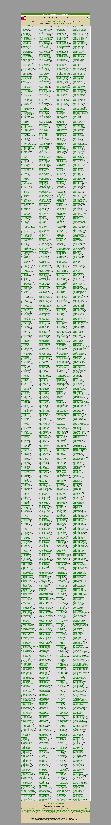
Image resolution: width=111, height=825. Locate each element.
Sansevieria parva (25, 626)
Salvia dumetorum (25, 382)
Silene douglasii (60, 188)
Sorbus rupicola (59, 738)
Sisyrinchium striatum (61, 367)
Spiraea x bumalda (78, 196)
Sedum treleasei (43, 477)
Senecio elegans (43, 672)
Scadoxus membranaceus (45, 178)
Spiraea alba (76, 116)
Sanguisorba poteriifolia (27, 591)
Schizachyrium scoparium (62, 57)
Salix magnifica (25, 210)
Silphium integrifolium (61, 253)
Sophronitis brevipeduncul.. (62, 558)
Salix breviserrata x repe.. (27, 137)
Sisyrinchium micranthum (62, 359)
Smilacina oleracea (60, 382)
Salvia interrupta (25, 427)
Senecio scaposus (43, 702)
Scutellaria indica (43, 332)
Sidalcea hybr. (59, 122)
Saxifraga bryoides (43, 72)
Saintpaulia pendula (26, 70)
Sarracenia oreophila (26, 722)
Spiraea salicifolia (77, 173)
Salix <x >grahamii (25, 92)
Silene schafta (59, 229)
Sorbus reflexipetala (61, 728)
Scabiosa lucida (42, 166)
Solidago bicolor (60, 483)
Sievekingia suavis (60, 164)
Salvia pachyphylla (25, 479)
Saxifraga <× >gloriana (26, 796)
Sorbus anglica (59, 597)
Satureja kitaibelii (25, 751)
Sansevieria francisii (26, 614)
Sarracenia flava (25, 717)
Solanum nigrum (60, 453)
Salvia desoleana (25, 367)
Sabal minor (24, 29)
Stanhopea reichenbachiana (80, 322)
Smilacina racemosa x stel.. (62, 384)
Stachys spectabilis (78, 280)
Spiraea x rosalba (77, 208)
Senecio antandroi (43, 649)
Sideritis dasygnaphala (61, 133)
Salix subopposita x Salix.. (27, 284)
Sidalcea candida (60, 121)
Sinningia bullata (60, 277)
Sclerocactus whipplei (44, 273)
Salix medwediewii (25, 214)
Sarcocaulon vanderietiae (27, 698)
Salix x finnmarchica (26, 297)
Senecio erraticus (43, 673)
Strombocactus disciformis (79, 580)
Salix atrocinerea (25, 124)
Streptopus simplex (78, 563)
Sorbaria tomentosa (60, 573)
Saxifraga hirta (42, 100)
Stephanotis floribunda (78, 426)
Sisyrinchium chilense (61, 356)
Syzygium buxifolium (78, 791)
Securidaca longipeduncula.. (46, 363)
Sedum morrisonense (44, 428)
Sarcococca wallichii (26, 706)
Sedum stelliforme (43, 467)
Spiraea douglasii (77, 127)
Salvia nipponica (25, 472)
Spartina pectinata (60, 796)
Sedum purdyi (42, 446)
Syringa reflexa (77, 757)
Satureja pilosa (24, 756)
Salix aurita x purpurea (26, 126)
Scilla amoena (42, 207)
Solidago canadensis (61, 487)
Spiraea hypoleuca (78, 143)
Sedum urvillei (42, 480)
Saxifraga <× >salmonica (45, 33)
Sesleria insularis (43, 765)
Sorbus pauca (59, 703)
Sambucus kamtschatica (27, 563)
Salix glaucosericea (26, 172)
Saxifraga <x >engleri (44, 55)
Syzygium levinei (77, 795)
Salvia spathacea (25, 515)
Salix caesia (24, 139)
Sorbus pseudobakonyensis (62, 720)
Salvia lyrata (24, 446)
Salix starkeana (25, 280)
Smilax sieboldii (59, 400)
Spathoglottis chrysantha (79, 45)
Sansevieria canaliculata (27, 608)
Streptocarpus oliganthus (79, 542)
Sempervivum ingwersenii (45, 624)
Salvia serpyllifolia (25, 509)
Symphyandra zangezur (79, 661)
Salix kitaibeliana (25, 192)
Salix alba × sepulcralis (26, 108)
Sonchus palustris (60, 540)
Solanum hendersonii (61, 446)
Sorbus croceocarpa (61, 620)
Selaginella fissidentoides (45, 512)
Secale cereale (42, 361)
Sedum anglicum (43, 378)
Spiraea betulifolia (77, 121)
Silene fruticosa (59, 191)
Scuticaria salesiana (44, 358)
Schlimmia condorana (61, 80)
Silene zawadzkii (60, 245)
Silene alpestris (59, 169)
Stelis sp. (75, 378)
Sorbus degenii (59, 629)
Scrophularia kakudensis (45, 299)
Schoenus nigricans (60, 98)
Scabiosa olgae (42, 170)
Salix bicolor (24, 134)
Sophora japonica (60, 546)
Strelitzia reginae (77, 510)
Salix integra (24, 185)
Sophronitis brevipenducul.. (62, 559)
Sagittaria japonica (25, 47)
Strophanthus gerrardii (78, 586)
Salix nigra (23, 230)
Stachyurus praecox (78, 292)
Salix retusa (24, 262)
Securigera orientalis (44, 365)
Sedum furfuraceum (43, 402)
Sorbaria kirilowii (60, 568)
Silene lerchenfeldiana (61, 204)
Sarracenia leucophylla (26, 718)
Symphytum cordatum (78, 677)
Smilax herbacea (60, 388)
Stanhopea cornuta (78, 300)
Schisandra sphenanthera (62, 43)
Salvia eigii (23, 383)
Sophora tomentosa (60, 553)
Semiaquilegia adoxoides (45, 593)
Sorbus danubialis (60, 625)
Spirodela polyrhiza (78, 216)
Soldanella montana (61, 468)
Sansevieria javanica (26, 620)
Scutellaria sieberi (43, 349)
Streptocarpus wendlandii (79, 560)
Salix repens (24, 258)
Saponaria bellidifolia (26, 669)
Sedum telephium (43, 474)
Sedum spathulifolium (44, 462)
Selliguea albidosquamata (45, 582)
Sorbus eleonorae (60, 638)
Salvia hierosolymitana (26, 410)
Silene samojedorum (61, 223)
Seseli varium (42, 757)
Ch (43, 21)
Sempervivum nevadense (45, 632)
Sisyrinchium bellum (61, 348)
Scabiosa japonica (43, 164)
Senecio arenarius (43, 651)
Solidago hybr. (59, 494)
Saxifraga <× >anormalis (27, 787)
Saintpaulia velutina (26, 77)
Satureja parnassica (26, 755)
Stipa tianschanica (77, 493)
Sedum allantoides (43, 375)
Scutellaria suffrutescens (45, 352)
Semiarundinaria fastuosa (45, 595)
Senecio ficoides (43, 676)
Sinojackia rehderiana (61, 336)
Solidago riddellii (60, 512)
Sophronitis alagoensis (61, 556)
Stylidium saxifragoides (79, 615)
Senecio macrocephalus (44, 684)
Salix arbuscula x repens (27, 117)
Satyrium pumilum (25, 772)
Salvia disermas (25, 372)
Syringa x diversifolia (78, 772)
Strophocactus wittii (78, 595)
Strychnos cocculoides (78, 597)
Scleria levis (42, 266)
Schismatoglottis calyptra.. (62, 46)
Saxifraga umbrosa (43, 146)
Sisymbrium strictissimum (62, 344)
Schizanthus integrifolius (62, 61)
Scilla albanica (42, 205)
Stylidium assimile (77, 602)
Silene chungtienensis (61, 199)
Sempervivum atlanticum (45, 603)
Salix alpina (24, 111)
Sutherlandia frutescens (79, 639)
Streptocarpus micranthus (79, 540)
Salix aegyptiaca (25, 105)
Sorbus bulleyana (60, 612)
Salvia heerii (24, 405)
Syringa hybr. (76, 738)
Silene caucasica (60, 181)
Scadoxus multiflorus (44, 179)
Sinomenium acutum (61, 339)
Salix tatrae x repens (26, 288)
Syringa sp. (76, 761)
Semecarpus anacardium (45, 591)
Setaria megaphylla (43, 779)
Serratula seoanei (43, 739)
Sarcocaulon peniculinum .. (27, 695)
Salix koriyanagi (25, 195)
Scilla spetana (42, 238)
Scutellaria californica (44, 317)
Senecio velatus (42, 709)
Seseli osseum (42, 755)
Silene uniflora (59, 239)
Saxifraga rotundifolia (44, 131)
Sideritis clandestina (61, 129)
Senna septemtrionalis (44, 725)
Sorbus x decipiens (60, 777)
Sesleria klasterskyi (43, 766)
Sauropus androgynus (26, 779)
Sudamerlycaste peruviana (79, 636)
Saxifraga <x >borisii (44, 46)
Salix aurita (24, 125)
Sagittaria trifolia (25, 55)
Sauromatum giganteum (27, 774)
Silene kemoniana (60, 201)
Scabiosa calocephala (44, 155)
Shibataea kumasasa (44, 790)
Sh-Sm (58, 23)
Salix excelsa (24, 159)
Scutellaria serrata (43, 348)
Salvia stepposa (25, 520)
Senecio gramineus (43, 678)
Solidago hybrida (60, 496)
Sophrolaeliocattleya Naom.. (63, 554)
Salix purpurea (24, 248)
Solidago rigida (59, 514)
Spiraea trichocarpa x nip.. (79, 182)
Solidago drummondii (61, 489)
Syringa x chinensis (78, 776)
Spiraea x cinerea (77, 197)
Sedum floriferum (43, 398)
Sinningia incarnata (60, 295)
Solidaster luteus (60, 529)
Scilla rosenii (42, 231)
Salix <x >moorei (25, 94)
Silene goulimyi (59, 194)
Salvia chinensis (25, 423)
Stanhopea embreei (78, 304)
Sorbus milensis (60, 689)
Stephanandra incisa (78, 414)
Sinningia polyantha (60, 312)
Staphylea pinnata (77, 356)
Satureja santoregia (26, 760)
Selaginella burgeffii (43, 502)
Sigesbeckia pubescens (61, 165)
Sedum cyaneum (43, 392)
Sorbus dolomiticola (60, 633)
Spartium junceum (60, 798)
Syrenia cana (76, 730)
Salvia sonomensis (25, 512)
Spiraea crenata (77, 125)
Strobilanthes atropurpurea (79, 568)
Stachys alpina (77, 244)
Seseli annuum (42, 750)
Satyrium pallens (25, 770)
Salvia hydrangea (25, 417)
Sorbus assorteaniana (61, 603)
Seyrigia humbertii (43, 782)
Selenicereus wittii (43, 579)
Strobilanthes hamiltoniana (79, 573)
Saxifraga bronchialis (44, 70)
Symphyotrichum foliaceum (80, 665)
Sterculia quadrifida (78, 428)
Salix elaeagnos (25, 156)
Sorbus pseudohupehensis (62, 722)
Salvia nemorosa (25, 468)
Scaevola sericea (43, 183)
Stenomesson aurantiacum (79, 398)
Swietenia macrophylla (78, 642)
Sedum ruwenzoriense (44, 452)
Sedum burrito (42, 384)
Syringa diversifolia (78, 735)
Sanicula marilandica (26, 599)
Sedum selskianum (43, 455)
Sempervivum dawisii (44, 611)
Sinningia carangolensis (61, 279)
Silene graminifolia (60, 195)
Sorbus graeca (59, 655)
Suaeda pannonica (78, 630)
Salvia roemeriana (25, 502)
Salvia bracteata (25, 336)
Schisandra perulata (61, 41)
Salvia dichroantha (25, 370)
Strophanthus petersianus (79, 590)
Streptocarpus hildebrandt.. (80, 531)
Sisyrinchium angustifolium (62, 347)
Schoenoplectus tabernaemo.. (63, 87)
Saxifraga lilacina (43, 111)
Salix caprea (24, 143)
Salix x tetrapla (24, 305)
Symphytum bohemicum (79, 676)
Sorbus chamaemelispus (62, 664)
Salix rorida (24, 266)
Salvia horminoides (25, 413)
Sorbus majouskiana (61, 682)
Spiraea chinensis (77, 146)
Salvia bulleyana (25, 343)
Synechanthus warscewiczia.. (80, 702)
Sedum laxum (42, 415)
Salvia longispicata (25, 442)
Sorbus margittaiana (61, 684)
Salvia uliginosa (25, 536)
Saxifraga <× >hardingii (27, 799)
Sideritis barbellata (60, 127)
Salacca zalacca (25, 80)
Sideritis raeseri (59, 156)
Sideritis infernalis (60, 143)
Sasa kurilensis (25, 734)
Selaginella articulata (44, 496)
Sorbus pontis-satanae (61, 713)
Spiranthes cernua (77, 214)
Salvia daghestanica (26, 363)
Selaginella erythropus (44, 510)
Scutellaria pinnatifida (44, 340)
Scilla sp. (41, 236)
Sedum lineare (42, 417)
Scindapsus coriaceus (44, 243)
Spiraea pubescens (78, 170)
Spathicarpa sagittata (61, 800)
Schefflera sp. (42, 800)
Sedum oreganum (43, 435)
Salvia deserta (24, 366)
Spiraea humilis (77, 139)
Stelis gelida (76, 375)
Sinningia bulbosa (60, 275)
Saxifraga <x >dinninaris (44, 52)
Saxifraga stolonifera (44, 140)
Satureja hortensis (25, 750)
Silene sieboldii (59, 230)
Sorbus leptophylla (60, 678)
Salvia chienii (24, 422)
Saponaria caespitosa (26, 671)
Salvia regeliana (25, 496)
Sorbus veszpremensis (61, 770)
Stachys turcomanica (78, 284)
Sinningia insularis (60, 296)
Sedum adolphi (42, 371)
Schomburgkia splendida (62, 103)
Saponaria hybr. (25, 674)
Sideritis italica (59, 144)
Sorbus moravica (60, 691)
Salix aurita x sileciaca (26, 129)
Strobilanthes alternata (78, 566)
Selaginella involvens (44, 523)
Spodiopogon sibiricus (78, 217)
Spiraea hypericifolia (78, 142)
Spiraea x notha (77, 205)
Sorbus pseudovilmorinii (61, 724)
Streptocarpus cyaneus (79, 519)
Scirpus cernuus (43, 255)
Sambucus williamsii (26, 569)
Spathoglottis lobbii (78, 47)
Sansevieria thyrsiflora (26, 637)
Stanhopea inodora (78, 313)
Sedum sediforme (43, 454)
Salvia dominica (25, 378)
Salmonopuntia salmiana (27, 308)
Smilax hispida (59, 389)
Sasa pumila (24, 737)
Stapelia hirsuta (77, 337)
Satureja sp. (24, 761)
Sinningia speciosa (60, 322)
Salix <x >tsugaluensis (26, 99)
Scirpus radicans (43, 256)
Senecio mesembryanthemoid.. (46, 687)
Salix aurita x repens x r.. (27, 127)
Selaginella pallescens (44, 540)
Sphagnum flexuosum (78, 90)
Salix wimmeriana (25, 293)
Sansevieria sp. (25, 633)
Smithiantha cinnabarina (62, 405)
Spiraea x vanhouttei (78, 213)
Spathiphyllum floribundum (79, 30)
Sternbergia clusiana (78, 433)
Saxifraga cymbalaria (44, 87)
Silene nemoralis (60, 209)
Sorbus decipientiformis (61, 626)
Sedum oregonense (43, 436)
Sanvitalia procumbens (26, 659)
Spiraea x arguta (77, 191)
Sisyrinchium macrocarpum (62, 358)
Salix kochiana (24, 194)
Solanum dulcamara (61, 442)
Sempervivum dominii (44, 614)
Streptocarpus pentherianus (80, 545)
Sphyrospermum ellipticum (79, 113)
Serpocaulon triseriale (44, 738)
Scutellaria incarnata (44, 331)
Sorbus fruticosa (60, 646)
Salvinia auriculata (25, 550)
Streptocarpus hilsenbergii (79, 532)
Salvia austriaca (25, 331)
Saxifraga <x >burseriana (45, 50)
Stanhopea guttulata (78, 309)
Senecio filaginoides (44, 677)
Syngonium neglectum (78, 717)
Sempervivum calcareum (45, 606)
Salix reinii (23, 257)
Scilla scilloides (42, 234)
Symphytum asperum (78, 673)
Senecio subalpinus (43, 707)
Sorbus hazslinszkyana (61, 656)
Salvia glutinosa (25, 400)
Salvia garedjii (24, 396)
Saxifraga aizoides (43, 68)
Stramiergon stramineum (79, 501)
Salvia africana (24, 318)
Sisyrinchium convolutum (62, 353)
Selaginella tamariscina (44, 560)
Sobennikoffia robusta (61, 414)
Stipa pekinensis (77, 479)
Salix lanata (24, 199)
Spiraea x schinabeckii (78, 212)
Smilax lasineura (60, 392)
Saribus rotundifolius (26, 712)
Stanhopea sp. (77, 324)
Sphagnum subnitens (78, 102)
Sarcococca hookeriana (27, 700)
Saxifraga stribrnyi (43, 142)
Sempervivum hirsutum (44, 620)
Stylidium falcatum (77, 610)
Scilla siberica (42, 235)
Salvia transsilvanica (26, 533)
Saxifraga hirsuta (43, 99)
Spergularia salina (77, 65)
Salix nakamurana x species (28, 227)
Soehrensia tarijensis (61, 431)
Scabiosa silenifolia (43, 173)
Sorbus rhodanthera (61, 730)
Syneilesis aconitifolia (78, 703)
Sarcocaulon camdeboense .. (28, 687)
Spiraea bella (76, 120)
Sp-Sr (64, 23)
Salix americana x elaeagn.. (28, 113)
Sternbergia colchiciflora (79, 435)
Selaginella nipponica (44, 537)
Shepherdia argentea (44, 787)
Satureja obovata (25, 753)
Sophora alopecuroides (61, 541)
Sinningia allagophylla (61, 271)
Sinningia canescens (61, 278)
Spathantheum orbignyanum (63, 799)
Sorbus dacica (59, 624)
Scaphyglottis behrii (43, 196)
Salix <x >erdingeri (25, 89)
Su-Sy (69, 23)
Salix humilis (24, 181)
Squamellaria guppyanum (79, 226)
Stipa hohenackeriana (78, 474)
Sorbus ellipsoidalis (60, 639)
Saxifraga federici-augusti (45, 90)
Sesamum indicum (43, 747)
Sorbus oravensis (60, 699)
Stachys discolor (77, 256)
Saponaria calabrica (26, 672)
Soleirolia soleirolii (60, 472)
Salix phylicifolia (25, 240)
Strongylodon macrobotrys (79, 581)
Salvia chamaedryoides (27, 420)
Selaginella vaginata (44, 567)
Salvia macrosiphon (26, 450)
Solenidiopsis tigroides (61, 474)
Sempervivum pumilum (44, 634)
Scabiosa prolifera (43, 172)
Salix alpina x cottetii (26, 112)
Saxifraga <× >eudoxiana (27, 795)
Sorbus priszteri (59, 718)
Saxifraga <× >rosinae (44, 32)
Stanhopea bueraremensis (79, 296)
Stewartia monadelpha (78, 446)
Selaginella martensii (44, 529)
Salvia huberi (24, 414)
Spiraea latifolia (77, 148)
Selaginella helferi (43, 518)
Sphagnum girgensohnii (79, 91)
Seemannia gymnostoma (45, 488)
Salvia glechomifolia (26, 398)
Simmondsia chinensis (61, 266)
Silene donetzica (60, 187)
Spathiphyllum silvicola (79, 38)
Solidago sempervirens (61, 518)
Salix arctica (24, 121)
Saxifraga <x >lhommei (44, 61)
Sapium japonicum (25, 665)
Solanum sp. (59, 459)
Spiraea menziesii (77, 155)
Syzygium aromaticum (78, 788)
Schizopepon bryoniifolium (62, 72)
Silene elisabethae (60, 190)
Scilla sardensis (42, 232)
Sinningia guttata (60, 289)
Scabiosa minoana (43, 168)
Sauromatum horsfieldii (26, 777)
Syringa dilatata (77, 734)
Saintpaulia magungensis (27, 69)
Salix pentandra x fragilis (27, 238)
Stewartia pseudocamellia (79, 448)
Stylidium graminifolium (79, 611)
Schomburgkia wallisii (61, 107)
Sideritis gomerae (60, 139)
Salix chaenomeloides (26, 183)
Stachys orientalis (77, 273)
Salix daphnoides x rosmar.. (28, 155)
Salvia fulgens (24, 393)
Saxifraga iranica (43, 105)
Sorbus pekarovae (60, 706)
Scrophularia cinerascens (45, 293)
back (79, 21)
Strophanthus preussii (78, 591)
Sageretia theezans (26, 41)
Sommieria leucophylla (61, 532)
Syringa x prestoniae (78, 781)
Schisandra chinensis (61, 34)
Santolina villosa (25, 656)
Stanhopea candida (78, 297)
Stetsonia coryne (77, 440)
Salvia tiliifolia (24, 529)
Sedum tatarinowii (43, 472)
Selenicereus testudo (44, 576)
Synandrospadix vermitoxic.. (80, 695)
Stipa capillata (76, 468)
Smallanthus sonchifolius (62, 376)
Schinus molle (59, 29)
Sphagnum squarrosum (79, 100)
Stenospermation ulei (78, 409)
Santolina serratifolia (26, 655)
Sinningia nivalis (60, 309)
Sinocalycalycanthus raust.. (62, 330)
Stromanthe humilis (78, 576)
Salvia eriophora (25, 387)
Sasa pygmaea (24, 738)
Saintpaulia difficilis (25, 60)
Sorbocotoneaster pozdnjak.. (63, 581)
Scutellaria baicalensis (44, 313)
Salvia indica (24, 426)
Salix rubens (24, 270)
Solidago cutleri (59, 488)
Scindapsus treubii (43, 251)
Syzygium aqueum (77, 787)
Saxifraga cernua (43, 77)
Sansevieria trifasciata (26, 638)
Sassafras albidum (25, 741)
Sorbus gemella (59, 649)
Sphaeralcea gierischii (78, 70)
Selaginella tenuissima (44, 562)
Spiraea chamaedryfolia (79, 144)
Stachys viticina (77, 287)
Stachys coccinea (77, 253)
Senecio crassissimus (44, 664)
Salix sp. (23, 279)
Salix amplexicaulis (25, 115)
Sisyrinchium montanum (62, 361)
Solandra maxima (60, 433)
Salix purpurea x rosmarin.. (27, 252)
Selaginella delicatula (44, 506)
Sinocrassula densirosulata (62, 332)
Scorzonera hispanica (44, 286)
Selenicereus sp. (43, 575)
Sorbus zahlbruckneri (61, 786)
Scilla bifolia (42, 209)
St (66, 23)
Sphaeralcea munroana (79, 74)
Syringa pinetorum (77, 751)
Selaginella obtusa (43, 538)
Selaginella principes (44, 547)
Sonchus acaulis (60, 533)
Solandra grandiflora (61, 432)
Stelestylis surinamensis (79, 370)
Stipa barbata (76, 463)
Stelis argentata (77, 371)
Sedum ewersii (42, 397)
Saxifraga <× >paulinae (44, 26)
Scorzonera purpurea (44, 289)
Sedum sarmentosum (44, 453)
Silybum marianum (60, 262)
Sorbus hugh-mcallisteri (61, 659)
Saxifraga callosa (43, 76)
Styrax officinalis (77, 629)
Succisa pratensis (77, 633)
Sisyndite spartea (60, 345)
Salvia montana (25, 463)
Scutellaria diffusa (43, 323)
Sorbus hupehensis (60, 660)
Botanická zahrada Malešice (77, 809)
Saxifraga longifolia (43, 113)
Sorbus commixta (60, 619)
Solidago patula (59, 507)
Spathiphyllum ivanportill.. (79, 34)
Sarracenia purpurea (26, 726)
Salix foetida (24, 161)
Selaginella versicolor (44, 568)
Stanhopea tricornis (78, 327)
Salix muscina (24, 222)
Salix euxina (24, 157)
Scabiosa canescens (44, 156)
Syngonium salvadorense (79, 721)
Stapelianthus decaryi (78, 345)
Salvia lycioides (25, 445)
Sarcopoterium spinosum (27, 711)
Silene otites (59, 214)
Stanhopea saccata (78, 323)
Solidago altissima (60, 480)
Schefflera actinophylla (44, 792)
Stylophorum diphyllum (79, 621)
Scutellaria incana (43, 330)
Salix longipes (24, 208)
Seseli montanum (43, 753)
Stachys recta (76, 278)
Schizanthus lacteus (61, 63)
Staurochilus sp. (77, 363)
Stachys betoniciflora (78, 248)
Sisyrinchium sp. (60, 366)
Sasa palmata (24, 735)
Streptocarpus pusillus (78, 550)
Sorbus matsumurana (61, 685)
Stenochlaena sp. (77, 396)
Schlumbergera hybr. (61, 82)
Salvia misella (24, 461)
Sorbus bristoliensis (60, 611)
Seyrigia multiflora (43, 785)
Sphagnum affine (77, 81)
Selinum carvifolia (43, 580)
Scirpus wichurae (43, 258)
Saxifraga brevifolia (43, 69)
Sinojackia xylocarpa (61, 337)
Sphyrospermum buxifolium (80, 111)
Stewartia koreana (77, 445)
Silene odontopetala (61, 213)
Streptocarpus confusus (79, 516)
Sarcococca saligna (26, 704)
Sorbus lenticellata (60, 677)
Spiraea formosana (78, 133)
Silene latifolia (59, 203)
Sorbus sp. (58, 752)
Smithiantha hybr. (60, 406)
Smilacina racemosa (61, 383)
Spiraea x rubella (77, 209)
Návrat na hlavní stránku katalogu (55, 803)
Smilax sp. (58, 401)
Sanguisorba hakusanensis (27, 582)
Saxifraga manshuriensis (45, 116)
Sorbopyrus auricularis (61, 582)
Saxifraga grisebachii (44, 96)
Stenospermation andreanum (80, 402)
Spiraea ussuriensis (78, 186)
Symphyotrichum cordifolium (80, 663)
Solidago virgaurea (60, 527)
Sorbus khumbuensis (61, 672)
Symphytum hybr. (77, 680)
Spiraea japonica (77, 147)
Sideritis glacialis (60, 138)
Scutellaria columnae (44, 319)
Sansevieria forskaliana (27, 612)
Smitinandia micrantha (61, 409)
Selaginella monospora (44, 536)
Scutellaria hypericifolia (44, 328)
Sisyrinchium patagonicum (62, 363)
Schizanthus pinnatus (61, 65)
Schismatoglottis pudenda (62, 52)
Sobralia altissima (60, 415)
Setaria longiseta (43, 778)
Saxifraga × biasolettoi (44, 65)
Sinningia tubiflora (60, 324)
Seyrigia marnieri (43, 783)
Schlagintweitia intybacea (62, 78)
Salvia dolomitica (25, 376)
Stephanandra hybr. (78, 413)
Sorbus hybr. (59, 661)
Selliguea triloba (43, 589)
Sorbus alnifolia (59, 591)
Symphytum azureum (78, 674)
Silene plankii (59, 217)
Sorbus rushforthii (60, 739)
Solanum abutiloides (61, 437)
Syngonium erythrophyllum (79, 711)
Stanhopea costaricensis (79, 301)
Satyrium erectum (25, 768)
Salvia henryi (24, 407)
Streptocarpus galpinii (78, 524)
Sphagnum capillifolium (79, 82)
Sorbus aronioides (60, 601)
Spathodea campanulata (79, 43)
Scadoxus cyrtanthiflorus (45, 177)
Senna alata (42, 712)
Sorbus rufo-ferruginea (61, 735)
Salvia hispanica (25, 411)
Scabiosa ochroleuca (44, 169)
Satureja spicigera (25, 763)
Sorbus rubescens (60, 734)
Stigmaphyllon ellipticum (79, 458)
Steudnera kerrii (77, 442)
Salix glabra (24, 166)
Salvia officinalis (25, 476)
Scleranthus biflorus (43, 261)
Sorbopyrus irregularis (61, 584)
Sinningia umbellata (60, 326)
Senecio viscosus (43, 711)
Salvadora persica (25, 312)
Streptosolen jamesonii (79, 564)
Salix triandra (24, 289)
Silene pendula (59, 216)
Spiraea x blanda (77, 194)
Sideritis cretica (59, 130)
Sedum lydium (42, 419)
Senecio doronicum (43, 671)
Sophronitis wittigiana (61, 564)
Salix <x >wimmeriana (26, 100)
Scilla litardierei (42, 220)
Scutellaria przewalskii (44, 343)
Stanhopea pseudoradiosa (79, 321)
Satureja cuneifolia (25, 747)
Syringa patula (76, 748)
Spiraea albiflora (77, 117)
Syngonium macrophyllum (79, 716)
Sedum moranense (43, 426)
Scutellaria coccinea (44, 318)
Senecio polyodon (43, 696)
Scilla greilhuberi (43, 213)
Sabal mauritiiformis (26, 28)
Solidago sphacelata (61, 521)
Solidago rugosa (60, 516)
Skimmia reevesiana (61, 374)
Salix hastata (24, 174)
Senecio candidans (43, 659)
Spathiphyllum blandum (79, 26)
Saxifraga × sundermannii (45, 67)
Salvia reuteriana (25, 499)
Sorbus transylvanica (61, 768)
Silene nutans (59, 212)
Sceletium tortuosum (44, 201)
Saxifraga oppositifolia (44, 121)
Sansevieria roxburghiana (27, 628)
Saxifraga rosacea (43, 130)
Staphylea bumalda (78, 352)
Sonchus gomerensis (61, 536)
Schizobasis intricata (61, 67)
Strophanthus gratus (78, 588)
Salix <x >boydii (25, 83)
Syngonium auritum (78, 709)
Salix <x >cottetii (25, 85)
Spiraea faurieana (77, 129)
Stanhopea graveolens (78, 308)
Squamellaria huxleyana (79, 227)
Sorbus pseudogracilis (61, 721)
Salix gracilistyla (25, 173)
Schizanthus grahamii (61, 59)
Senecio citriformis (43, 663)
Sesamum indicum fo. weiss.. (46, 748)
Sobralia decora (60, 417)
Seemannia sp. (42, 490)
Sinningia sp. (59, 321)
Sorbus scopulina (60, 746)
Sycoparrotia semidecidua (79, 647)
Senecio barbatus (43, 654)
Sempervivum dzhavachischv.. (46, 615)
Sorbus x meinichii (60, 781)
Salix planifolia (24, 244)
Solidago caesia (60, 485)
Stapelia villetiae (77, 344)
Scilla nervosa (42, 227)
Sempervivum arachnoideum (46, 599)
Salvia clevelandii (25, 353)
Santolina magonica (26, 650)
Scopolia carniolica (43, 278)
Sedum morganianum (44, 427)
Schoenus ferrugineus (61, 96)
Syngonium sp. (77, 724)
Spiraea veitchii (77, 187)
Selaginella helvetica (44, 519)
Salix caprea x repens (26, 147)
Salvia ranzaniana (25, 492)
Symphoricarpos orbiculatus (80, 656)
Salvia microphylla (25, 457)
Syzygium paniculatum (78, 798)
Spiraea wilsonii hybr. (78, 190)
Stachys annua (77, 245)
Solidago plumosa (60, 510)
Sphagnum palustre (78, 96)
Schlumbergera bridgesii (62, 81)
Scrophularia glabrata (44, 296)
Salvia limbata (24, 441)
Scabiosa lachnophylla (44, 165)
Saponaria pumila (25, 680)
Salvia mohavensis (25, 462)
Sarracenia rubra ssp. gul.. (27, 730)
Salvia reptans (24, 498)
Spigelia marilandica (78, 115)
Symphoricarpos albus (78, 654)
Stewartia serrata (77, 452)
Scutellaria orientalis (44, 339)
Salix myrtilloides (25, 226)
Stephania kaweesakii (78, 419)
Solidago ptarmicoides (61, 511)
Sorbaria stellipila (60, 572)
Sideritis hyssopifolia (61, 142)
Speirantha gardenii (78, 55)
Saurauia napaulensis (26, 773)
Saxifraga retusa (43, 129)
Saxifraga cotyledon (43, 83)
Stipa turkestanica (77, 496)
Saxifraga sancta (43, 133)
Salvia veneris (24, 538)
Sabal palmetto (24, 30)
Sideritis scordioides (61, 159)
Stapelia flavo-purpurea (79, 332)
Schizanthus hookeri (61, 60)
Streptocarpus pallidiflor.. (79, 544)
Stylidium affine (77, 601)
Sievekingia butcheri (61, 162)
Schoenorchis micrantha (62, 91)
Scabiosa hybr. (42, 162)
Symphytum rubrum (78, 684)
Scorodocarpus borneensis (45, 280)
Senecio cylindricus (43, 667)
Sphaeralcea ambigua (78, 68)
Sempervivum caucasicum (45, 608)
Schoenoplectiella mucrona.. (63, 83)
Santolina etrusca (25, 645)
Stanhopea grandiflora (78, 306)
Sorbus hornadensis (61, 658)
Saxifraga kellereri (43, 108)
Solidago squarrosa (60, 523)
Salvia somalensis (25, 511)
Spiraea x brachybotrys (79, 195)
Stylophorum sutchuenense (80, 624)
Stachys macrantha (78, 266)
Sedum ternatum (43, 475)
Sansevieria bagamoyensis (27, 606)
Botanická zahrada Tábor (64, 810)
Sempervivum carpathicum (45, 607)
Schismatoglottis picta (61, 50)
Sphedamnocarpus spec (79, 108)
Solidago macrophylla (61, 501)
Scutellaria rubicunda (44, 347)
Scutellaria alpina (43, 309)
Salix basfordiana (25, 133)
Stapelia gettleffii (77, 334)
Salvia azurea (24, 332)
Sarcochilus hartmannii (26, 708)
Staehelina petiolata (78, 235)
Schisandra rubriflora (61, 42)
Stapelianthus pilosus (78, 349)
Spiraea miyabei (77, 156)
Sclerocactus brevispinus (45, 267)
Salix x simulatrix (25, 304)
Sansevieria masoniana (27, 624)
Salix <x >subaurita (26, 98)
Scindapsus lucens (43, 245)
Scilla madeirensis (43, 223)
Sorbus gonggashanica (61, 654)
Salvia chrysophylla (26, 424)
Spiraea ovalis (76, 166)
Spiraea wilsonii (77, 188)
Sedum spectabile (43, 463)
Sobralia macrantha (60, 424)
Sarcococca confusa (26, 699)
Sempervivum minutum (44, 629)
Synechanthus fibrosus (79, 700)
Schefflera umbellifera (61, 26)
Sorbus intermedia (60, 668)
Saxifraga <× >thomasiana (45, 37)
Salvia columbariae (25, 357)
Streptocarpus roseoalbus (79, 553)
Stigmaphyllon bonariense (79, 457)
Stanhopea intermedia (78, 315)
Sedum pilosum (42, 441)
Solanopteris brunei (60, 436)
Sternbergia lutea (77, 436)
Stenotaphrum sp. (77, 410)
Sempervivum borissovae (45, 604)
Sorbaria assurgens (60, 567)
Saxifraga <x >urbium (44, 64)
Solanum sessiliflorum (61, 458)
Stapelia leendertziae (78, 339)
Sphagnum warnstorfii (78, 105)
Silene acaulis (59, 168)
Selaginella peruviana (44, 542)
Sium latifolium (59, 370)
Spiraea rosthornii (77, 172)
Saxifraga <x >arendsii (44, 43)
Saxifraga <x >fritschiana (45, 56)
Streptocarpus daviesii (78, 520)
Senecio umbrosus (43, 708)
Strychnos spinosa (77, 598)
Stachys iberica (77, 261)
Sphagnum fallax (77, 87)
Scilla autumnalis (43, 208)
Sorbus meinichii (60, 687)
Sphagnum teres (77, 104)
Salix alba (23, 107)
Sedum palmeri (42, 440)
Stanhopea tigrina (77, 326)
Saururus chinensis (26, 782)
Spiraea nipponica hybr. (79, 164)
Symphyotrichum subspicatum (80, 672)
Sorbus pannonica (60, 702)
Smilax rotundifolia (60, 398)
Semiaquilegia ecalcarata (45, 594)
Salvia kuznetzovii (25, 435)
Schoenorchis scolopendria (62, 92)
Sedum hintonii (42, 407)
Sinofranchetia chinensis (62, 335)
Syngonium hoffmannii (78, 712)
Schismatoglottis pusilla (61, 54)
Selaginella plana (43, 546)
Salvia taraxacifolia (25, 525)
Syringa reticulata (77, 759)
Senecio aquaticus (43, 650)
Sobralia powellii (60, 426)
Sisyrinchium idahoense (61, 357)
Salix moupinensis (25, 221)
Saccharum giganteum (26, 37)
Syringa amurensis (78, 731)
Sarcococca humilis (26, 702)
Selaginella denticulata (44, 507)
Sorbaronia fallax (60, 576)
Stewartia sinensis (77, 453)
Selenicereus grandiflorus (45, 572)
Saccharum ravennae (26, 39)
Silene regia (59, 220)
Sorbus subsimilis (60, 756)
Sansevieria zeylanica (26, 641)
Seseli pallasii (42, 756)
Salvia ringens (24, 501)
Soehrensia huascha (61, 429)
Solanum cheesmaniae (61, 448)
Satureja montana (25, 752)
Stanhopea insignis (78, 314)
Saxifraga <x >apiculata (44, 42)
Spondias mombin (77, 218)
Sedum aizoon (42, 372)
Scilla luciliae (42, 222)
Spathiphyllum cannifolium (79, 28)
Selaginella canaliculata (44, 503)
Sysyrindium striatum (78, 786)
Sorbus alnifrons (60, 593)
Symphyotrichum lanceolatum (80, 667)
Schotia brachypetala (61, 109)
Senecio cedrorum (43, 661)
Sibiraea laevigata (60, 117)
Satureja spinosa (25, 764)
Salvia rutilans (24, 503)
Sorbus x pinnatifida (60, 782)
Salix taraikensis (25, 286)
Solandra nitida (59, 435)
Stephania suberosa (78, 423)
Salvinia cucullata (25, 554)
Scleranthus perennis (44, 264)
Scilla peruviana (42, 229)
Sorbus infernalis (60, 667)
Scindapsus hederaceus (44, 244)
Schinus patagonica (60, 30)
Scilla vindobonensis (44, 239)
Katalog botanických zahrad (50, 14)
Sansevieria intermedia (26, 619)
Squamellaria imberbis (78, 229)
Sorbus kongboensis (61, 674)
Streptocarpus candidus (79, 514)
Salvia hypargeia (25, 418)
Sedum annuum (42, 379)
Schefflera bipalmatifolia (44, 795)
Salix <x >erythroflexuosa (27, 90)
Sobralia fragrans (60, 420)
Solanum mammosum (61, 452)
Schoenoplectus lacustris (62, 86)
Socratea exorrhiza (60, 427)
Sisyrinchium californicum (62, 350)
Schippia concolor (60, 33)
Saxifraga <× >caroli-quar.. (27, 792)
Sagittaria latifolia (25, 48)
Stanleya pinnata (77, 330)
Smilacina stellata (60, 387)
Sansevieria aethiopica (26, 603)
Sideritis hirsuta (59, 140)
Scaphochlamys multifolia (45, 188)
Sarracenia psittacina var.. (27, 725)
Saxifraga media (43, 120)
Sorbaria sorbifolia (60, 569)
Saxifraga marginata (44, 117)
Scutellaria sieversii (43, 350)
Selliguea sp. (42, 588)
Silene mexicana (60, 208)
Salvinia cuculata (25, 553)
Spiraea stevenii (77, 177)
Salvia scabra (24, 506)
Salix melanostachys (26, 216)
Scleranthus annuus (43, 260)
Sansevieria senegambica (27, 632)
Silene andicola (59, 170)
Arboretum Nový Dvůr (26, 809)
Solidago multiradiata (61, 502)
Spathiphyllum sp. (77, 39)
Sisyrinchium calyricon (61, 352)
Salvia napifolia (25, 467)
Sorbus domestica (60, 634)
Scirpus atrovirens (43, 253)
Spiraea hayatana (77, 137)
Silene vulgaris (59, 244)
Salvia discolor (24, 371)
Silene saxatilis (59, 225)
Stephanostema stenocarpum (80, 424)
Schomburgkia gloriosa (61, 99)
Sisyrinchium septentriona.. (62, 365)
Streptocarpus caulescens (79, 515)
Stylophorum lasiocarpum (79, 623)
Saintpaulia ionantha (26, 68)
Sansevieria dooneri (26, 611)
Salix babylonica (25, 130)
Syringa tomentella (78, 765)
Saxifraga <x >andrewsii (44, 41)
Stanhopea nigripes (78, 318)
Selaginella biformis (43, 498)
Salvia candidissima (26, 350)
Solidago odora (59, 505)
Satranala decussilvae (26, 742)
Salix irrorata (24, 190)
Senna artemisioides (44, 715)
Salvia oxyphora (25, 477)
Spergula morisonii (78, 56)
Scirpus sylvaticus (43, 257)
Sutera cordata (77, 637)
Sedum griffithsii (43, 404)
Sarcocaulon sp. (25, 696)
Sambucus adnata (25, 560)
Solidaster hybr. (59, 528)
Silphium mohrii (59, 256)
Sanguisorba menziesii (26, 586)
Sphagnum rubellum (78, 99)
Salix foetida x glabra (26, 162)
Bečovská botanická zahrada (50, 809)
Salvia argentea (25, 326)
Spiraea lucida (76, 152)
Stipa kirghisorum (77, 476)
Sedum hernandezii (43, 406)
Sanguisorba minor (25, 588)
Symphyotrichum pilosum (79, 671)
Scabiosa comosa (43, 159)
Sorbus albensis (60, 590)
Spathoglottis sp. (77, 50)
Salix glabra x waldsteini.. (27, 169)
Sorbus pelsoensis (60, 707)
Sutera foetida (76, 638)
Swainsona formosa (78, 641)
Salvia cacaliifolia (25, 344)
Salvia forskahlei (25, 389)
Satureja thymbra (25, 766)
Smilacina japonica (60, 380)
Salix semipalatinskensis (27, 274)
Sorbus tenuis (59, 759)
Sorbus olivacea (60, 696)
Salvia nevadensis (25, 471)
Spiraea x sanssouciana (79, 210)
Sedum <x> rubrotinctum (45, 369)
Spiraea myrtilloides (78, 160)
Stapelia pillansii (77, 340)
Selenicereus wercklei (44, 577)
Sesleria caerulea (43, 761)
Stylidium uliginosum (78, 617)
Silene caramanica (60, 177)
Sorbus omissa (59, 698)
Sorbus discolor (59, 632)
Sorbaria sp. (59, 571)
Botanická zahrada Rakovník (36, 810)
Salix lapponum (25, 200)
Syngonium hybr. (77, 713)
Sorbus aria (58, 599)
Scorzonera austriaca (44, 283)
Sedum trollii (42, 479)
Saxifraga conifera (43, 81)
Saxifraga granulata (43, 95)
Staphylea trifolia (77, 357)
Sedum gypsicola (43, 405)
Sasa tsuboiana (25, 739)
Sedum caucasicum (43, 385)
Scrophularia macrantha (44, 300)
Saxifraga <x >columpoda (45, 51)
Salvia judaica (24, 431)
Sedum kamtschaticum (44, 411)
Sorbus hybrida (59, 663)
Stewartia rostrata (77, 450)
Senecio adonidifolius (44, 646)
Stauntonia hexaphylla (78, 359)
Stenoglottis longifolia (78, 392)
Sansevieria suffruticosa (27, 636)
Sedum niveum (42, 429)
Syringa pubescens (78, 756)
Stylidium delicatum (78, 606)
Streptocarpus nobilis (78, 541)
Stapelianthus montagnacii (79, 348)
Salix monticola (25, 220)
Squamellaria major (78, 231)
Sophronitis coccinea (61, 562)
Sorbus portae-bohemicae (62, 715)
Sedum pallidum (43, 439)
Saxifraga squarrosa (44, 139)
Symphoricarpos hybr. (78, 655)
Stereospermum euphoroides (80, 431)
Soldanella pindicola (61, 470)
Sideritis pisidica (60, 153)
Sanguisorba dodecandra (27, 581)
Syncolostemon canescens (79, 699)
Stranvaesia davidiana (78, 502)
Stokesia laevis (77, 499)
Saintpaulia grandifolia (26, 63)
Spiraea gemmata (77, 135)
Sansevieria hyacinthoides (27, 617)
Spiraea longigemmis (78, 151)
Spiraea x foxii (76, 200)
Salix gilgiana (24, 165)
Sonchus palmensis (60, 538)
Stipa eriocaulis (77, 471)
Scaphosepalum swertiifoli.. (45, 195)
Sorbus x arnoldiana (61, 776)
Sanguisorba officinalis (26, 590)
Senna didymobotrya (44, 718)
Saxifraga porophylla (44, 125)
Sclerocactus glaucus (44, 270)
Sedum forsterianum (44, 400)
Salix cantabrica (25, 142)
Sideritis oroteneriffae (61, 150)
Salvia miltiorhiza (25, 458)
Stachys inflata (77, 262)
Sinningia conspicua (61, 283)
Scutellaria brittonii (43, 315)
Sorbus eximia (59, 641)
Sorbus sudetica (60, 757)
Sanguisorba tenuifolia (26, 594)
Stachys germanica (78, 258)
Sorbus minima (59, 690)
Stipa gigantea (76, 472)
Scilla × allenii (42, 204)
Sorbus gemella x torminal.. (62, 650)
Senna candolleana (43, 716)
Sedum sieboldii (42, 459)
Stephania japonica (78, 418)
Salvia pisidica (24, 483)
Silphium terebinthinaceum (62, 260)
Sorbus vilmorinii (60, 772)
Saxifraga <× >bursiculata (27, 791)
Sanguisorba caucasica (27, 579)
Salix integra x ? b (25, 187)
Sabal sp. (23, 32)
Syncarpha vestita (77, 698)
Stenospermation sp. (78, 406)
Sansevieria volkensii (26, 639)
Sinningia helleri (60, 292)
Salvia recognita (25, 493)
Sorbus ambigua (60, 594)
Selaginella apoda (43, 494)
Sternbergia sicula (77, 437)
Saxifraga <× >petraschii (45, 28)
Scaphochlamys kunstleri (45, 187)
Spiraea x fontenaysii (78, 199)
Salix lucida (24, 209)
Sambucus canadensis (26, 562)
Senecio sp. (41, 704)
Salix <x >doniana (25, 87)
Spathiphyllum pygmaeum (79, 35)
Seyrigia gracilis (42, 781)
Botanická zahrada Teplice (77, 810)
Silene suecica (59, 234)
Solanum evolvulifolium (61, 444)
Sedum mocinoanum (44, 424)
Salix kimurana (24, 191)
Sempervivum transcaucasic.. (46, 642)
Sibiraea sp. (59, 118)
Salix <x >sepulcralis (26, 95)
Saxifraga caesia (43, 74)
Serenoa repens (43, 733)
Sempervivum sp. (43, 638)
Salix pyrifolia (24, 255)
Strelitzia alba (76, 506)
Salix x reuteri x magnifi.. (27, 299)
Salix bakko (24, 131)
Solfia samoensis (60, 479)
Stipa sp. (75, 487)
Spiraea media (77, 153)
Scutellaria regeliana (44, 344)
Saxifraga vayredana (44, 148)
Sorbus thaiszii (59, 760)
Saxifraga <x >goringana (45, 60)
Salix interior (24, 188)
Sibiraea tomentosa (60, 120)
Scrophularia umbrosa (44, 305)
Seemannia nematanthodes (45, 489)
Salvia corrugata (25, 359)
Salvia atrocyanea (25, 327)
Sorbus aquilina (59, 598)
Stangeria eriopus (77, 295)
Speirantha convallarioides (79, 54)
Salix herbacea (24, 178)
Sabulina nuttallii (25, 35)
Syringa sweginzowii (78, 763)
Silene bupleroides (60, 175)
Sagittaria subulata (25, 54)
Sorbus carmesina (60, 615)
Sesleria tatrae (42, 773)
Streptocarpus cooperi (78, 518)
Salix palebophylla (25, 235)
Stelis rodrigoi (76, 376)
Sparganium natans (60, 794)
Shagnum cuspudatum (44, 786)
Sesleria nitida (42, 768)
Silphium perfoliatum (61, 257)
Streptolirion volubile (78, 562)
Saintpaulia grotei (25, 64)
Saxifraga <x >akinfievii (44, 38)
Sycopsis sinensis (77, 649)
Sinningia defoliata (60, 284)
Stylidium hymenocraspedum (80, 612)
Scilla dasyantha (43, 210)
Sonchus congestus (60, 534)
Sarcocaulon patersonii (26, 694)
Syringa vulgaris (77, 769)
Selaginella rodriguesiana (45, 550)
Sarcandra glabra (25, 686)
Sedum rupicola (42, 450)
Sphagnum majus (77, 95)
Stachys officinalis (77, 271)
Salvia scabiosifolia (25, 505)
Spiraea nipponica (77, 161)
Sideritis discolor (60, 134)
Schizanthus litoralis (61, 64)
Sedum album (42, 374)
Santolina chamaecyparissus (28, 646)
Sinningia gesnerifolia (61, 288)
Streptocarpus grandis (78, 528)
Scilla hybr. (41, 214)
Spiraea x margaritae (78, 203)
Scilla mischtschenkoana (45, 225)
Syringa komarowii (77, 742)
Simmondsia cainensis (61, 264)
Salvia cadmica (25, 345)
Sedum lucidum (42, 418)
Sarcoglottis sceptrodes (27, 707)
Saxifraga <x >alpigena (44, 39)
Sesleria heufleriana (43, 763)
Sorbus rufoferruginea (61, 737)
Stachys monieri (77, 269)
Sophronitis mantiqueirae (62, 563)
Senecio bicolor (42, 656)
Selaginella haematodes (44, 515)
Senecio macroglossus (44, 685)
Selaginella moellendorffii (45, 534)
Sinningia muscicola (61, 308)
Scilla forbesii (42, 212)
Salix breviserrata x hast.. (27, 135)
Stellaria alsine (77, 379)
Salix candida (24, 140)
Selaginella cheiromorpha (45, 520)
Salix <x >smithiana (26, 96)
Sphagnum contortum (78, 83)
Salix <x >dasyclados (26, 86)
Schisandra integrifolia (61, 37)
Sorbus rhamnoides (60, 729)
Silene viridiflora (60, 242)
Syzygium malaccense (78, 796)
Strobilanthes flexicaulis (79, 572)
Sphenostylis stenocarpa (79, 109)
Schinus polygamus (60, 32)
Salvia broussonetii (25, 339)
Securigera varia (43, 366)
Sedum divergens (43, 394)
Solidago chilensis (60, 497)
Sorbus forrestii (59, 643)
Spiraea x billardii (77, 192)
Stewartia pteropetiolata (79, 449)
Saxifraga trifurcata (43, 144)
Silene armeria (59, 172)
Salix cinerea (24, 150)
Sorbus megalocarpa (61, 686)
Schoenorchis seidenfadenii (62, 94)
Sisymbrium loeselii (60, 343)
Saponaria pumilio (25, 681)
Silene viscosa (59, 243)
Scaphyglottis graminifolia (45, 197)
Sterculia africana (77, 427)
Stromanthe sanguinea (79, 577)
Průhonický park (85, 812)
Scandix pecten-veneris (44, 186)
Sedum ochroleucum (44, 433)
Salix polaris (24, 245)
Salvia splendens (25, 518)
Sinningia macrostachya (61, 302)
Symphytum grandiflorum (79, 678)
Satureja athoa (24, 743)
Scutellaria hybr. (43, 327)
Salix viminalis (24, 292)
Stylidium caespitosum (78, 603)
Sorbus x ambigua (60, 774)
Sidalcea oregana (60, 125)
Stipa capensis (77, 467)
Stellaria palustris (77, 384)
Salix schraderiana (25, 277)
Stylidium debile (77, 604)
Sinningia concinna (60, 282)
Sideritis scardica (60, 157)
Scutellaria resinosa (43, 345)
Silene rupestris (59, 222)
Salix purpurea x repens (27, 251)
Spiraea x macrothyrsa (78, 201)
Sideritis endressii (60, 135)
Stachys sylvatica (77, 282)
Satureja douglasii (25, 748)
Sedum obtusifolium (43, 432)
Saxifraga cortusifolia (44, 82)
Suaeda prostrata (77, 632)
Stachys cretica (77, 255)
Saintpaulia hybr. (25, 65)
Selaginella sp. (42, 558)
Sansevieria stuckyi (26, 634)
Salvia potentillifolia (26, 485)
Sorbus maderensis (60, 680)
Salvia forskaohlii (25, 391)
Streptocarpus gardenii (79, 525)
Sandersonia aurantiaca (27, 573)
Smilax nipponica (60, 393)
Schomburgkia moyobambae (63, 100)
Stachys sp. (76, 279)
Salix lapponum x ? (25, 201)
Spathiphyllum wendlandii (79, 42)
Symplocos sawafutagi (78, 693)
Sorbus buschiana (60, 614)
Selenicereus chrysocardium (46, 573)
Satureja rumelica (25, 759)
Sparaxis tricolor (60, 788)
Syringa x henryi (77, 773)
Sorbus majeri (59, 681)
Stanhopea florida (77, 305)
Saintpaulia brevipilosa (26, 56)
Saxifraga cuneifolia (43, 86)
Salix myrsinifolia (25, 223)
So (61, 23)
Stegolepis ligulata (77, 369)
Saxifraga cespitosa (43, 78)
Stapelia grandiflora (78, 336)
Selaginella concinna (44, 505)
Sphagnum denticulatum (79, 86)
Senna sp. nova (42, 729)
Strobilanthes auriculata (79, 569)
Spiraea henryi (77, 138)
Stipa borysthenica (77, 464)
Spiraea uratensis (77, 185)
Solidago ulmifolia (60, 525)
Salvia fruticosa (25, 392)
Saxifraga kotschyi (43, 109)
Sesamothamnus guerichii (45, 743)
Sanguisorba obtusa (26, 589)
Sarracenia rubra (25, 729)
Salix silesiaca (24, 278)
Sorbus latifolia (59, 676)
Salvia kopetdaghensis (26, 433)
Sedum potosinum (43, 445)
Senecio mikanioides (44, 689)
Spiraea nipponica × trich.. (79, 162)
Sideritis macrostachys (61, 147)
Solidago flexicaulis (60, 490)
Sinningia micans (60, 306)
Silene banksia (59, 173)
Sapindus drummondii (26, 661)
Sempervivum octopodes (45, 633)
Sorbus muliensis (60, 694)
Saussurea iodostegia (26, 785)
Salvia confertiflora (25, 358)
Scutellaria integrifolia (44, 334)
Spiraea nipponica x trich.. (79, 165)
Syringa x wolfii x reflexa (79, 783)
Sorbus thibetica (60, 763)
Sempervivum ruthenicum (45, 636)
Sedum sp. (41, 461)
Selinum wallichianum (44, 581)
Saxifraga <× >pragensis (45, 29)
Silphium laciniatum (60, 255)
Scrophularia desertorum (45, 295)
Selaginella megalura (44, 531)
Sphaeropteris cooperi (78, 78)
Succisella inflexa (77, 634)
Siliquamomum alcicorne (62, 247)
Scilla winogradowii (43, 242)
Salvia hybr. (24, 415)
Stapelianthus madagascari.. (80, 347)
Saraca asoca (24, 685)
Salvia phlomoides (25, 481)
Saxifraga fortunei (43, 94)
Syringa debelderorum (78, 733)
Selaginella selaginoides (44, 553)
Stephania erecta (77, 417)
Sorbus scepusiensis (61, 744)
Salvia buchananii (25, 340)
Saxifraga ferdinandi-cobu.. (45, 91)
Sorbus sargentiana (60, 742)
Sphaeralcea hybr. (77, 72)
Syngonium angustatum (79, 708)
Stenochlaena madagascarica (80, 394)
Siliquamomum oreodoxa (62, 248)
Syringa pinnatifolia (78, 752)
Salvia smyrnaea (25, 510)
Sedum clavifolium (43, 388)
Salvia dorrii (24, 380)
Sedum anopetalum (43, 380)
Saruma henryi (24, 733)
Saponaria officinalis (26, 677)
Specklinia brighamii (78, 51)
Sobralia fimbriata (60, 419)
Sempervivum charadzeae (45, 623)
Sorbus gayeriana (60, 647)
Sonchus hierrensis (60, 537)
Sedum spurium (42, 464)
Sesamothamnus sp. (44, 746)
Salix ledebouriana (25, 207)
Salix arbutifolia (25, 120)
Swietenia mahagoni (78, 643)
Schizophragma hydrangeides (63, 73)
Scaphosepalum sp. (43, 194)
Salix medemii (24, 213)
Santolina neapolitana (26, 651)
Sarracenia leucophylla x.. (27, 720)
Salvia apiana (24, 324)
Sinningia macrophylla (61, 300)
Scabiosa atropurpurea (44, 153)
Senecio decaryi (43, 668)
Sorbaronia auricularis (61, 575)
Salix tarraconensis (25, 287)
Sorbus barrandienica (61, 607)
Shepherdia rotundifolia (44, 788)
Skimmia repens (60, 375)
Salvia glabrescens (25, 397)
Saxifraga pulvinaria (43, 127)
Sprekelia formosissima (79, 225)
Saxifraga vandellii (43, 147)
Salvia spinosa (24, 516)
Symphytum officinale (78, 682)
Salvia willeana (24, 546)
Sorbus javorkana (60, 669)
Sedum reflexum (43, 448)
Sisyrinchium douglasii (61, 354)
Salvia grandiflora (25, 401)
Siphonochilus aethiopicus (62, 341)
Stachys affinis (76, 242)
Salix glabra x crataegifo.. (27, 168)
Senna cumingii (42, 717)
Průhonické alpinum (75, 812)
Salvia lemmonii (25, 437)
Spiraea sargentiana (78, 174)
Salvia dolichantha (25, 375)
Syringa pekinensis (78, 750)
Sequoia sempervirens (44, 730)
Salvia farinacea (25, 388)
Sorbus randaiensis (60, 726)
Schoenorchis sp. (60, 95)
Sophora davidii (59, 544)
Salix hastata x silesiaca (27, 175)
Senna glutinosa (43, 720)
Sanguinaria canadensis (27, 575)
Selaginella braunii (43, 501)
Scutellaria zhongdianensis (45, 356)
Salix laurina (24, 205)
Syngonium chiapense (78, 715)
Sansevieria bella (25, 607)
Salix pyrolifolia (24, 256)
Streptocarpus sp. (77, 555)
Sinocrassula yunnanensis (62, 334)
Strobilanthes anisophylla (79, 567)
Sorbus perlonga (60, 708)
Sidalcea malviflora (60, 124)
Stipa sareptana (77, 485)
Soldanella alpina (60, 464)
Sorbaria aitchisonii (60, 566)
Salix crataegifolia (25, 151)
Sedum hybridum (43, 410)
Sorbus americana (60, 595)
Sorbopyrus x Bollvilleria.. (62, 585)
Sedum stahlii (42, 466)
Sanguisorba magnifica (26, 585)
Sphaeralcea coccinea (78, 69)
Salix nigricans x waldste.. (27, 232)
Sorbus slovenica (60, 750)
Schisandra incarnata (61, 35)
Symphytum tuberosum (79, 686)
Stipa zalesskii (76, 497)
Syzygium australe (77, 790)
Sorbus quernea (60, 725)
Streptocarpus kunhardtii (79, 537)
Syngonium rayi (77, 720)
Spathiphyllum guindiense (79, 33)
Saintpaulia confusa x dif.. (27, 59)
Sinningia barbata (60, 274)
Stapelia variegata (77, 343)
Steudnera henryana (78, 441)
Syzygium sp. (76, 800)
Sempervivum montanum (45, 630)
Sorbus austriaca (60, 606)
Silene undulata (59, 238)
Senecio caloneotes (43, 658)
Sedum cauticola (43, 387)
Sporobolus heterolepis (79, 222)
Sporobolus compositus (79, 221)
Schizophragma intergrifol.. (62, 77)
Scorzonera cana (43, 284)
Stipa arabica (76, 461)
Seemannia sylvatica (44, 492)
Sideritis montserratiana (61, 148)
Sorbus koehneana (60, 673)
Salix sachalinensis (25, 271)
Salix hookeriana (25, 179)
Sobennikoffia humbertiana (62, 413)
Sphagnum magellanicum (79, 94)
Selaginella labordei (43, 527)
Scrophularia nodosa (44, 301)
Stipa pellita (76, 480)
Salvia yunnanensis (26, 549)
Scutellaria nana (43, 337)
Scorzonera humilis (43, 287)
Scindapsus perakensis (44, 247)
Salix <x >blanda (25, 82)
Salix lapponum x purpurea (27, 203)
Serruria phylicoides (43, 742)
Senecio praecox (43, 698)
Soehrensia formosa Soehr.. (62, 428)
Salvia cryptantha (25, 361)
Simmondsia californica (61, 265)
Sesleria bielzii (42, 760)
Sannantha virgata (25, 602)
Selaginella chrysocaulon (45, 521)
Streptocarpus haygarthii (79, 529)
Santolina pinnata (25, 652)
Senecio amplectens (44, 647)
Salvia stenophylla (25, 519)
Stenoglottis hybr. (77, 391)
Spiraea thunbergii (77, 178)
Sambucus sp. (24, 568)
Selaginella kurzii (43, 525)
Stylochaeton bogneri (78, 619)
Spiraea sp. (76, 175)
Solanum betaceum (60, 440)
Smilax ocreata (59, 394)
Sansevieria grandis (26, 616)
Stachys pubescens (78, 277)
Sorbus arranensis (60, 602)
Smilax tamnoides (60, 402)
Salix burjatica (24, 138)
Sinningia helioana (60, 291)
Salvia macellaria (25, 448)
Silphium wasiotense (61, 261)
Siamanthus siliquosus (61, 115)
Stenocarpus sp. (77, 387)
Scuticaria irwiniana (43, 357)
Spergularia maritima (78, 61)
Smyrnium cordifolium (61, 410)
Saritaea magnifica (25, 713)
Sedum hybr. (42, 409)
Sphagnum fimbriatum (78, 89)
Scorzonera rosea (43, 291)
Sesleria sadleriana (43, 770)
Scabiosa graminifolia (44, 161)
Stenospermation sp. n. (79, 407)
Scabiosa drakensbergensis (45, 160)
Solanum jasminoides (61, 449)
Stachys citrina (77, 252)
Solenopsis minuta (60, 476)
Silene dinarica (59, 185)
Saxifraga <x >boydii (44, 47)
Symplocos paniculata (78, 691)
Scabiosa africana (43, 151)
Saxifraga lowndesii (43, 115)
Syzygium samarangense (79, 799)
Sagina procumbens (26, 43)
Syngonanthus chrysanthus (80, 707)
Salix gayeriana (25, 164)
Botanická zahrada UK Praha (37, 811)
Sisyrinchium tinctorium (61, 369)
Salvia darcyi (24, 365)
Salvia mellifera (25, 454)
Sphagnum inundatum (78, 92)
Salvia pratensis (25, 487)
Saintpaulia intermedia (26, 67)
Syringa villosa (77, 768)
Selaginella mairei (43, 528)
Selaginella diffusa (43, 509)
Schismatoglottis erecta (61, 47)
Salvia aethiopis (25, 317)
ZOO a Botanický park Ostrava (55, 814)
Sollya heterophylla (60, 531)
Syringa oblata (76, 747)
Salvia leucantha (25, 439)
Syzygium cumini (77, 792)
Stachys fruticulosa (78, 257)
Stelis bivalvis (76, 372)
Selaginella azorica (43, 497)
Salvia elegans (24, 384)
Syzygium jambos (77, 794)
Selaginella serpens (43, 554)
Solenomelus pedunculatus (62, 475)
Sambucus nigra (25, 564)
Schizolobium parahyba (61, 69)
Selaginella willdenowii (44, 571)
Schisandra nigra (60, 39)
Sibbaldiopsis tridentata (61, 116)
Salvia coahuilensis (26, 354)
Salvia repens (24, 497)
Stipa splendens (77, 489)
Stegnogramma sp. (78, 366)
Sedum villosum (42, 484)
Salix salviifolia (24, 273)
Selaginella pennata (43, 541)
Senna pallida (42, 724)
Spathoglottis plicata (78, 48)
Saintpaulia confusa (26, 57)
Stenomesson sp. (77, 400)
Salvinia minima (25, 555)
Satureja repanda (25, 757)
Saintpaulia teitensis (26, 74)
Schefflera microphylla (44, 799)
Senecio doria (42, 669)
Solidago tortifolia (60, 524)
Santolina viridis (25, 658)
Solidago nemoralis (60, 503)
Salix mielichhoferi (25, 217)
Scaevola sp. (42, 185)
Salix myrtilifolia (25, 225)
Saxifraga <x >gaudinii (44, 57)
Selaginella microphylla (44, 532)
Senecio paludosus (43, 695)
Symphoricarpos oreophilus (80, 658)
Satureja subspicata (26, 765)
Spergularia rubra (77, 64)
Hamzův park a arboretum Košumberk (45, 812)
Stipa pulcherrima (77, 484)
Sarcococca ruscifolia (26, 703)
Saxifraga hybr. (42, 103)
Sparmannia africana (61, 795)
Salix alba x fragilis (25, 109)
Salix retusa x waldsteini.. (27, 265)
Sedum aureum (42, 382)
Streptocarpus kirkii (78, 536)
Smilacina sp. (59, 385)
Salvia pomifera (25, 484)
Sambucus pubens (25, 566)
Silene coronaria (60, 182)
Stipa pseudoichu (77, 483)
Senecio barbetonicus (44, 655)
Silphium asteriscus (60, 251)
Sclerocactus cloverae (44, 269)
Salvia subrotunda (25, 521)
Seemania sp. (42, 487)
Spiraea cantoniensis (78, 124)
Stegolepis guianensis (78, 367)
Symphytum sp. (77, 685)
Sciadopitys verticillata (44, 203)
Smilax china (59, 391)
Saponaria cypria (25, 673)
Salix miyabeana (25, 218)
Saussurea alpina (25, 783)
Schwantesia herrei (60, 112)
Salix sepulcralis (25, 275)
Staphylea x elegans (78, 358)
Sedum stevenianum (44, 470)
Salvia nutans (24, 475)
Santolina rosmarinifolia (27, 654)
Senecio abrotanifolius (44, 645)
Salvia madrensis (25, 452)
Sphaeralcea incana (78, 73)
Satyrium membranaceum (27, 769)
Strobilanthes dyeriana (78, 571)
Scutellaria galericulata (44, 324)
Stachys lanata (77, 264)
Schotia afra (59, 108)
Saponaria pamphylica (26, 678)
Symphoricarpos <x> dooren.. (80, 651)
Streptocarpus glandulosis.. (80, 527)
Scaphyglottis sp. (43, 200)
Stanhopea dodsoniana (79, 302)
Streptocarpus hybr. (78, 533)
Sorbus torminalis (60, 766)
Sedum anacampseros (44, 376)
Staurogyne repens (78, 361)
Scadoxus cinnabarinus (44, 175)
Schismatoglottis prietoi (61, 51)
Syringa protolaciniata (78, 755)
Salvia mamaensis (25, 453)
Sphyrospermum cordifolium (80, 112)
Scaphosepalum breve (44, 192)
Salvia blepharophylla (26, 335)
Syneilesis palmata (78, 706)
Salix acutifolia (24, 104)
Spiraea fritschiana (78, 134)
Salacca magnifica (25, 78)
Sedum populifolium (43, 444)
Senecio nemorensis (44, 691)
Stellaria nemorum (77, 383)
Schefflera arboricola (44, 794)
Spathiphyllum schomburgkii (80, 37)
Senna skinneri (42, 726)
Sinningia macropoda (61, 301)
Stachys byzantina (77, 249)
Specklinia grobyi (77, 52)
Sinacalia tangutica (60, 267)
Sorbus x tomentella (61, 785)
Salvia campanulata (26, 347)
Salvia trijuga (24, 534)
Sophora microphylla (61, 549)
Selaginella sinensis (43, 556)
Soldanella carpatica (61, 467)
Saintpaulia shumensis (26, 72)
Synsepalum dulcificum (79, 729)
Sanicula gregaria (25, 597)
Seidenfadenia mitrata (44, 493)
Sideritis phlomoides (61, 152)
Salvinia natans (25, 558)
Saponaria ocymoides (26, 676)
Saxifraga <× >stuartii (44, 35)
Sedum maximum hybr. (44, 420)
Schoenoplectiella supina (62, 85)
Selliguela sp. (42, 590)
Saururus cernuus (25, 781)
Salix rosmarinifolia (25, 267)
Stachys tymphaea (77, 286)
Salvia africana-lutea (26, 321)
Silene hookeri (59, 196)
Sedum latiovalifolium (44, 414)
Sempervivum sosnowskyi (45, 637)
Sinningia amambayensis (62, 273)
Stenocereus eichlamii (78, 388)
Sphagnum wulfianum (78, 107)
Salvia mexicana (25, 455)
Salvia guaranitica (25, 404)
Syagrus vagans (77, 646)
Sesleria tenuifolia (43, 774)
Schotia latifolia (59, 111)
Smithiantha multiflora (61, 407)
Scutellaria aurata (43, 312)
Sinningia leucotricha (61, 297)
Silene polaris (59, 218)
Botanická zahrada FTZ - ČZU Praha (73, 811)
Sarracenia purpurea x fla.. (27, 728)
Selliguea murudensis (44, 586)
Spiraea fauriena (77, 130)
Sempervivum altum (43, 597)
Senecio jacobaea (43, 681)
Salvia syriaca (24, 524)
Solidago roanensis (60, 515)
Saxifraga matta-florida (44, 118)
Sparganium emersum (61, 791)
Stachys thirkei (77, 283)
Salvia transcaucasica (26, 532)
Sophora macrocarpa (61, 547)
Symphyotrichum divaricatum (80, 664)
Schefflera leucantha (44, 796)
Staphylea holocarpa (78, 354)
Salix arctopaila (25, 122)
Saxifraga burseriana (44, 73)
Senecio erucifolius (43, 674)
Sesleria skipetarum (43, 772)
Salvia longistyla (25, 444)
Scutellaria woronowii (44, 354)
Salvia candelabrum (26, 349)
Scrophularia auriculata (44, 292)
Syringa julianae (77, 741)
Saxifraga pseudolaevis (44, 126)
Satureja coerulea (25, 744)
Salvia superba (24, 523)
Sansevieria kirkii (25, 621)
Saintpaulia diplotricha (26, 61)
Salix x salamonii (25, 301)
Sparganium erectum (61, 792)
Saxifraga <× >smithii (44, 34)
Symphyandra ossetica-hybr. (80, 660)
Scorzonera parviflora (44, 288)
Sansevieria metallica (26, 625)
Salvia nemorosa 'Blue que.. (28, 470)
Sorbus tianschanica (61, 765)
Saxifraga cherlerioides (44, 104)
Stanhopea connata (78, 299)
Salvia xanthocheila (26, 547)
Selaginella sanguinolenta (45, 551)
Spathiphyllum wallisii (78, 41)
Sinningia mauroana (61, 305)
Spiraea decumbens (78, 126)
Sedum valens (42, 481)
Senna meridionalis (43, 722)
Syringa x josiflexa (77, 777)
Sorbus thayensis (60, 761)
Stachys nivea (76, 270)
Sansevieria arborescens (27, 604)
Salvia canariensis (25, 348)
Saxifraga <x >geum (44, 59)
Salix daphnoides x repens (27, 153)
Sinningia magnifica (60, 304)
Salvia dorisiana (25, 379)
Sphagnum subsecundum (79, 103)
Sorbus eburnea (60, 637)
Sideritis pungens (60, 155)
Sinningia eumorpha (61, 287)
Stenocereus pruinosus (79, 389)
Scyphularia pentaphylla (44, 359)
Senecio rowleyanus (44, 699)
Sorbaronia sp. (59, 580)
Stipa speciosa (77, 488)
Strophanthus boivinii (78, 584)
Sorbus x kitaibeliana (61, 779)
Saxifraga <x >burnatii (44, 48)
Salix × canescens (25, 102)
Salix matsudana (25, 212)
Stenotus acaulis (77, 411)
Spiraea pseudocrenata (79, 169)
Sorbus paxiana (59, 704)
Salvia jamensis (25, 429)
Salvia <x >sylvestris (26, 314)
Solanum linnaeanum (61, 450)
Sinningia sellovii (60, 319)
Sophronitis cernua (60, 560)
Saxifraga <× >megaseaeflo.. (28, 800)
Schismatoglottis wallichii (62, 56)
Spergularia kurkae (78, 59)
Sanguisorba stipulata (26, 593)
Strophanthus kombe (78, 589)
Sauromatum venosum (26, 778)
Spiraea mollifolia (77, 157)
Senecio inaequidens (44, 680)
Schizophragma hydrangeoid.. (63, 74)
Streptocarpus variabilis (79, 559)
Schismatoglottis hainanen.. (62, 48)
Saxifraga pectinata (43, 124)
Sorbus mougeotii (60, 693)
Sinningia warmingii (60, 328)
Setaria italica (42, 777)
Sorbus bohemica (60, 608)
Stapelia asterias (77, 331)
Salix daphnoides (25, 152)
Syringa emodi (76, 737)
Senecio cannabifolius (44, 660)
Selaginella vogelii (43, 569)
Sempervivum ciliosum (44, 610)
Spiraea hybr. (76, 140)
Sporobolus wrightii (78, 223)
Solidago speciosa (60, 520)
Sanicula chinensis (25, 598)
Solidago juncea (60, 498)
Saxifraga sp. (42, 138)
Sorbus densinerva (60, 630)
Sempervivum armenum (44, 602)
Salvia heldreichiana (26, 406)
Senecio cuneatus (43, 665)
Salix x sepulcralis (25, 302)
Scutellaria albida (43, 308)
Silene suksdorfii (60, 235)
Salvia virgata (24, 542)
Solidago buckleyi (60, 484)
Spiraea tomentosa (78, 179)
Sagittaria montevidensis (27, 50)
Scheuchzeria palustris (61, 28)
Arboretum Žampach (37, 809)
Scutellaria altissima (43, 310)
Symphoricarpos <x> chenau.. (80, 652)
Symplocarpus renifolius (79, 690)
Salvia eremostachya (26, 385)
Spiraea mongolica (78, 159)
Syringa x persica (77, 779)
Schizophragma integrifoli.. (62, 76)
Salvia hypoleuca (25, 419)
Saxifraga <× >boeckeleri (27, 788)
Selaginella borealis (43, 499)
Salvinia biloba (24, 551)
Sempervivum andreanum (45, 598)
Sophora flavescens (60, 545)
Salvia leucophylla (25, 440)
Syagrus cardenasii (78, 645)
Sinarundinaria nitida (61, 269)
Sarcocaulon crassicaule (27, 689)
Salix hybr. (23, 182)
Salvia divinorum (25, 374)
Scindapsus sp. (42, 249)
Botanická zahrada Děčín (64, 809)
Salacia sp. (24, 81)
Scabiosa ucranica (43, 174)
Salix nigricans (24, 231)
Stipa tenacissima (77, 492)
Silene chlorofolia (60, 197)
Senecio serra (42, 703)
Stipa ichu (75, 475)
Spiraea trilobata (77, 183)
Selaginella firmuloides (44, 511)
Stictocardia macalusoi (78, 454)
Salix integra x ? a (25, 186)
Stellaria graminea (77, 380)
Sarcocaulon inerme (26, 691)
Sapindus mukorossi (26, 663)
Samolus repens (25, 571)
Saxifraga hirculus (43, 98)
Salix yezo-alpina (25, 306)
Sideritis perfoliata (60, 151)
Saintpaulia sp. (24, 73)
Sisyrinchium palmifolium (62, 362)
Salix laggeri (24, 197)
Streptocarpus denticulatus (79, 521)
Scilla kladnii (42, 217)
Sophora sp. (59, 551)
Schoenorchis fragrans (61, 90)
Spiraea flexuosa (77, 131)
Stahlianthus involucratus (79, 236)
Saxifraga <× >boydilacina (27, 790)
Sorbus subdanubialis (61, 755)
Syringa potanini (77, 753)
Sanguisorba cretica (26, 580)
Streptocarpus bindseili (79, 511)
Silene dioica (59, 186)
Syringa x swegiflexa (78, 782)
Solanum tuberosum (61, 461)
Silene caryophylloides (61, 179)
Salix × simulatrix (25, 103)
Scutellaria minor (43, 336)
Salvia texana (24, 528)
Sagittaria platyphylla (26, 51)
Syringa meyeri (77, 744)
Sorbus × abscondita (61, 588)
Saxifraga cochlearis (44, 80)
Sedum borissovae (43, 383)
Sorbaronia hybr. (60, 577)
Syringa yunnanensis (78, 785)
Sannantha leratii (25, 601)
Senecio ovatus (42, 693)
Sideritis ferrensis (60, 137)
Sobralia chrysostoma (61, 423)
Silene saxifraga (60, 226)
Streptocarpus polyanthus (79, 547)
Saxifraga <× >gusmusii (27, 798)
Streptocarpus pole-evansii (79, 546)
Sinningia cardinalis (60, 280)
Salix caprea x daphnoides (27, 144)
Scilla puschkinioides (44, 230)
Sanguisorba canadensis (27, 577)
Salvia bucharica (25, 341)
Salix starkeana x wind (26, 282)
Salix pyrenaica (25, 253)
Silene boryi (59, 174)
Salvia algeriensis (25, 322)
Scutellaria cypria (43, 322)
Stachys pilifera (77, 275)
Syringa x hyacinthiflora (79, 774)
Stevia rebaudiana (77, 444)
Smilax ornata (59, 396)
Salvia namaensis (25, 466)
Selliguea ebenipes (43, 584)
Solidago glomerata (60, 493)
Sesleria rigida (42, 769)
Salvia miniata (24, 459)
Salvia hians (24, 409)
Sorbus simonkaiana (61, 748)
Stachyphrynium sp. (78, 239)
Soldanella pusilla (60, 471)
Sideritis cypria (59, 131)
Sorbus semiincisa (60, 747)
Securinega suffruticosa (44, 367)
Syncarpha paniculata (78, 696)
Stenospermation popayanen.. (80, 405)
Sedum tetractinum (43, 476)
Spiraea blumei (77, 122)
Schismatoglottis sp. (61, 55)
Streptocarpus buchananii (79, 512)
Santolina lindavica (25, 649)
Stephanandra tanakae (79, 415)
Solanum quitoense (60, 455)
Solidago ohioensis (60, 506)
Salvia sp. (23, 514)
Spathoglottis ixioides (78, 46)
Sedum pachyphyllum (44, 437)
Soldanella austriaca (61, 466)
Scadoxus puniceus (43, 181)
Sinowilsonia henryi (60, 340)
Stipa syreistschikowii (78, 490)
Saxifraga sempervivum (44, 137)
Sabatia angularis (25, 33)
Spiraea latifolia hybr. (78, 150)
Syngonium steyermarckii (79, 725)
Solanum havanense (61, 445)
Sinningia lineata (60, 299)
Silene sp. (58, 231)
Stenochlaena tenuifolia (79, 397)
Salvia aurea (24, 330)
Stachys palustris (77, 274)
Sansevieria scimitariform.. (27, 630)
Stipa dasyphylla (77, 470)
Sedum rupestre (43, 449)
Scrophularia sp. (43, 304)
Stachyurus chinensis (78, 291)
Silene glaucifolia (60, 192)
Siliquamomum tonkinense (62, 249)
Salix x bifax (24, 296)
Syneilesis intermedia (78, 704)
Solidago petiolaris (60, 509)
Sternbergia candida (78, 432)
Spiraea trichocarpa (78, 181)
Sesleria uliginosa (43, 776)
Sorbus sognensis (60, 751)
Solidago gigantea (60, 492)
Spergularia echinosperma (79, 57)
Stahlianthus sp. (77, 238)
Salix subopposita (25, 283)
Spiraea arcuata (77, 118)
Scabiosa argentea (43, 152)
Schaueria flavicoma (44, 791)
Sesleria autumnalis (43, 759)
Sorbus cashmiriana (61, 616)
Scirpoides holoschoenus (45, 252)
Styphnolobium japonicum (79, 625)
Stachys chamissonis (78, 260)
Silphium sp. (59, 258)
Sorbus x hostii (59, 778)
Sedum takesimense (44, 471)
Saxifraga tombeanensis (44, 143)
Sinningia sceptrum (60, 318)
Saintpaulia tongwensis (26, 76)
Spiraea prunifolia (77, 168)
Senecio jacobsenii (43, 682)
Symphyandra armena (78, 659)
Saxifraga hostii (42, 102)
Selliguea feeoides (43, 585)
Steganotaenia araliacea (79, 365)
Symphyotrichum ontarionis (80, 668)
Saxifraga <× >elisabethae (27, 794)
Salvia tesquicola (25, 527)
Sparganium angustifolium (62, 790)
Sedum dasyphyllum (44, 393)
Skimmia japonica (60, 372)
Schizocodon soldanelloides (62, 68)
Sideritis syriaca (60, 160)
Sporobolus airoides (78, 220)
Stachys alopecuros (78, 243)
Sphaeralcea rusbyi (78, 77)
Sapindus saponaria (26, 664)
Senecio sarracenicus (44, 700)
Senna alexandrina (43, 713)
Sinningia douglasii (60, 286)
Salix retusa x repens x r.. (27, 264)
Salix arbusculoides (26, 118)
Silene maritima (59, 207)
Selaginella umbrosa (44, 563)
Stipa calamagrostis (78, 466)
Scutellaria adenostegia (44, 306)
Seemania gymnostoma (44, 485)
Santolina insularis (25, 647)
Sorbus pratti (59, 716)
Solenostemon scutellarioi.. (62, 477)
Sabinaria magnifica (26, 34)
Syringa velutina (77, 766)
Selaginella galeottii (43, 514)
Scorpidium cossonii (44, 282)
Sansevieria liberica (26, 623)
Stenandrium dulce (78, 385)
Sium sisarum (59, 371)
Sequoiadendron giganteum (45, 731)
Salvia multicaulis (25, 464)
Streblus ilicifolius (77, 505)
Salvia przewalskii (25, 488)
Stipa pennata (76, 481)
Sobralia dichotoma (60, 418)
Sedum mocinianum (43, 423)
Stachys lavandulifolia (78, 265)
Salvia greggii (24, 402)
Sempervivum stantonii (44, 639)
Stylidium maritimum (78, 614)
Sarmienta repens (25, 715)
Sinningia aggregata (61, 270)
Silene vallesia (59, 240)
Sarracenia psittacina (26, 724)
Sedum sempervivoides (44, 457)
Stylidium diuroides (78, 607)
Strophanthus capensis (79, 585)
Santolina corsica (25, 643)
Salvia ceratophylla (25, 352)
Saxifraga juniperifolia (44, 107)
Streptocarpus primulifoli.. (79, 549)
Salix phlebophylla (25, 239)
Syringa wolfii (76, 770)
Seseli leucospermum (44, 752)
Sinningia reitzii (59, 314)
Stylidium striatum (77, 616)
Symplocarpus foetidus (79, 689)
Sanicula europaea (25, 595)
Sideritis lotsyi (59, 146)
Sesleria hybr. (42, 764)
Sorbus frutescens (60, 645)
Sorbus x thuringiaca (61, 783)
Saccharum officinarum (26, 38)
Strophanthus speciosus (79, 594)
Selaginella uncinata (44, 564)
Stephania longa (77, 420)
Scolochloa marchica (44, 274)
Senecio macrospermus (44, 686)
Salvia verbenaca (25, 540)
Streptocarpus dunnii (78, 523)
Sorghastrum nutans (61, 787)
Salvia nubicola (25, 474)
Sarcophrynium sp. (25, 709)
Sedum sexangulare (44, 458)
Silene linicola (59, 205)
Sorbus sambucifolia (61, 741)
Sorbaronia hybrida (60, 579)
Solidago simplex (60, 519)
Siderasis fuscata (60, 126)
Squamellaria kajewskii (79, 230)
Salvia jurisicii (24, 432)
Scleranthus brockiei (44, 262)
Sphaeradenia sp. (77, 67)
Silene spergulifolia (60, 232)
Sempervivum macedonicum (46, 626)
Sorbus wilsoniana (60, 773)
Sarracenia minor (25, 721)
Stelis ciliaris (76, 374)
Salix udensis (24, 291)
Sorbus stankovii (60, 753)
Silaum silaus (59, 166)
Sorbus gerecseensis (61, 651)
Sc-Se (54, 23)
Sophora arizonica (60, 542)
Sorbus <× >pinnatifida (61, 586)
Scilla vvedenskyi (43, 240)
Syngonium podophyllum (79, 718)
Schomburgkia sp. (60, 102)
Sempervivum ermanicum (45, 617)
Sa (51, 23)
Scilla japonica (42, 216)
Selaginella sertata (43, 555)
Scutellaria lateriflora (44, 335)
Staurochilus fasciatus (78, 362)
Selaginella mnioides (44, 533)
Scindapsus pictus (43, 248)
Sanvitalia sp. (24, 660)
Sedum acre (42, 370)
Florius (66, 14)
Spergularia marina (78, 60)
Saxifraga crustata (43, 85)
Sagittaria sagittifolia (26, 52)
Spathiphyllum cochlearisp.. (80, 29)
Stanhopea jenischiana (79, 317)
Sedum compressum (44, 391)
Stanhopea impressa (78, 312)
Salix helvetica (24, 177)
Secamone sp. (42, 362)
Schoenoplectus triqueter (62, 89)
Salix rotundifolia (25, 269)
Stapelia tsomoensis (78, 341)
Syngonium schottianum (79, 722)
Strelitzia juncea (77, 507)
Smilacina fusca (60, 378)
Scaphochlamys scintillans (45, 190)
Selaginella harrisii (43, 516)
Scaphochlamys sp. (43, 191)
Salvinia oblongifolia (26, 559)
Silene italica (59, 200)
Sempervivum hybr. (43, 621)
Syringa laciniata (77, 743)
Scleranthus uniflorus (44, 265)
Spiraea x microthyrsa (78, 204)
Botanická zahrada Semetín (51, 810)
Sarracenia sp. (24, 731)
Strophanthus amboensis (79, 582)
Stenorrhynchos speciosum (80, 401)
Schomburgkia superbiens (62, 104)
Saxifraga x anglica (43, 150)
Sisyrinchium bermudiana (62, 349)
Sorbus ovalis (59, 700)
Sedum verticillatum (43, 483)
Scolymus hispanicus (44, 275)
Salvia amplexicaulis (26, 323)
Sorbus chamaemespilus (62, 665)
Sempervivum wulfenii (44, 643)
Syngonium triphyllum (78, 726)
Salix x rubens (24, 300)
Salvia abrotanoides (26, 315)
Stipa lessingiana (77, 477)
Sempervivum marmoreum (45, 628)
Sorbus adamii (59, 589)
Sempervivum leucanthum (45, 625)
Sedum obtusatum (43, 431)
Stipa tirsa (75, 494)
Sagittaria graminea (26, 46)
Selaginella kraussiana (44, 524)
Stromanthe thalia (77, 579)
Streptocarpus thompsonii (79, 558)
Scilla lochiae (42, 221)
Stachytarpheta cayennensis (80, 288)
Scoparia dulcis (42, 277)
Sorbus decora (59, 628)
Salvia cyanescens (25, 362)
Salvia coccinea (25, 356)
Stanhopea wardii (77, 328)
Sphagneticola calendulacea (80, 80)
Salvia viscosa (24, 545)
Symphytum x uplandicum (79, 687)
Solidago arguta (60, 481)
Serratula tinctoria (43, 741)
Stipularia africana (77, 498)
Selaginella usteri (43, 566)
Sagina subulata (25, 45)
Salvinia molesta (25, 556)
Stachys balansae (77, 247)
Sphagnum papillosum (78, 98)
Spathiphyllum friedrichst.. (79, 32)
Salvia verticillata (25, 541)
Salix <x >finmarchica (26, 91)
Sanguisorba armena (26, 576)
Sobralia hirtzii (59, 422)
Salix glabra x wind (25, 170)
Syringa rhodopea (77, 760)
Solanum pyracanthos (61, 454)
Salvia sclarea (24, 507)
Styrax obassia (77, 628)
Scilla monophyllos (43, 226)
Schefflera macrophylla (44, 798)
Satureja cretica (25, 746)
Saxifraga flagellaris (43, 92)
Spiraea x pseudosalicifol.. (79, 207)
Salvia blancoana (25, 334)
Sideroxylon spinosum (61, 161)
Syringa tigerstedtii (77, 764)
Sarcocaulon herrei (25, 690)
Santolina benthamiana (26, 642)
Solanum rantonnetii (61, 457)
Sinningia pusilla (60, 313)
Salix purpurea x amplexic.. (27, 249)
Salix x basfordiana (25, 295)
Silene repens (59, 221)
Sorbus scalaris (59, 743)
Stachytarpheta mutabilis (79, 289)
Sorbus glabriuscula (60, 652)
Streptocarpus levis (78, 538)
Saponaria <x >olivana (26, 667)
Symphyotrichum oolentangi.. (80, 669)
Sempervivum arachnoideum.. (46, 601)
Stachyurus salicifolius (78, 293)
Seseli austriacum (43, 751)
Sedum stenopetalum (44, 468)
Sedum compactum (43, 389)
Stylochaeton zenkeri (78, 620)
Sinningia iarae (59, 293)
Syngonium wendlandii (78, 728)
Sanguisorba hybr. (25, 584)
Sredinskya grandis (78, 234)
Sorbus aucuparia (60, 604)
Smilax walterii (59, 404)
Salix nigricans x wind (26, 234)
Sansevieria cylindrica (26, 610)
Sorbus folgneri (59, 642)
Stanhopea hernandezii (79, 310)
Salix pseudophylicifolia (27, 247)
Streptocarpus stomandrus (79, 556)
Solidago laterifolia (60, 499)
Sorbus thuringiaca (60, 764)
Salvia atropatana (25, 328)
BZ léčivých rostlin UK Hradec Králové (54, 811)
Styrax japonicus (77, 626)
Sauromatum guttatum (26, 776)
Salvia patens (24, 480)
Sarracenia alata (25, 716)
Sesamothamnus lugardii (45, 744)
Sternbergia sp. (77, 439)
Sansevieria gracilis (26, 615)
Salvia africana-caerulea (27, 319)
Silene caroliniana (60, 178)
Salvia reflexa (24, 494)
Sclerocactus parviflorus (44, 271)
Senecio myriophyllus (44, 690)
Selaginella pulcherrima (44, 549)
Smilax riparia (59, 397)
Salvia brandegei (25, 337)
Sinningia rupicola (60, 317)
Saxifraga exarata (43, 89)
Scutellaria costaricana (44, 321)
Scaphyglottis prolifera (44, 199)
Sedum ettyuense (43, 396)
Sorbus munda (59, 695)
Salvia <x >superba (26, 313)
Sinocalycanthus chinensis (62, 331)
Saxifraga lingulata (43, 112)
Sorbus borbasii (59, 610)
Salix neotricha (24, 229)
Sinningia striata (60, 323)
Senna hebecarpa (43, 721)
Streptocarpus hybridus (79, 534)
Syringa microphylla (78, 746)
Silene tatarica (59, 236)
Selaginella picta (43, 544)
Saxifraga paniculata (44, 122)
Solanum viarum (60, 463)
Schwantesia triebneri (61, 113)
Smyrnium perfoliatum (61, 411)
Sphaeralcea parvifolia (78, 76)
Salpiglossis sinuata (26, 309)
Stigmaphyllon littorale (78, 459)
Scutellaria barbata (43, 314)
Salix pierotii (24, 243)
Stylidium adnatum (77, 599)
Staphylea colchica (78, 353)
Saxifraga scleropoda (44, 135)
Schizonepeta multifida (61, 70)
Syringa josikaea (77, 739)
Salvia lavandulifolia (26, 436)
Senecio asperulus (43, 652)
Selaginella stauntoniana (45, 559)
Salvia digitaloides (25, 369)
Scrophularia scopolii (44, 302)
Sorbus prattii (59, 717)
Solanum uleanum (60, 462)
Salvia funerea (24, 394)
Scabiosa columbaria (44, 157)
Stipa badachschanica (78, 462)
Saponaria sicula (25, 682)
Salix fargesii (24, 160)
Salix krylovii (24, 196)
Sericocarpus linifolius (44, 734)
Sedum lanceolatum (43, 413)
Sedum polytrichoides (44, 442)
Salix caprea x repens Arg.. (27, 148)
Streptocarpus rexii (78, 551)
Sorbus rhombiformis (61, 731)
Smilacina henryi (60, 379)
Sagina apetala (24, 42)
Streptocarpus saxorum (79, 554)
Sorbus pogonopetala (61, 711)
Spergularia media (77, 63)
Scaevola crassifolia (43, 182)
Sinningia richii (59, 315)
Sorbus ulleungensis (61, 769)
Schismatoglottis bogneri (62, 45)
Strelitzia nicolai (77, 509)
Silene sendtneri (60, 227)
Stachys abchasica (78, 240)
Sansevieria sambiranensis (27, 629)
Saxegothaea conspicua (27, 786)
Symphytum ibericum (78, 681)
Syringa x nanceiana (78, 778)
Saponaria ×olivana (26, 668)
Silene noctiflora (60, 210)
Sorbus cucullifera (60, 621)
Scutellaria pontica (43, 341)
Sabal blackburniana (26, 26)
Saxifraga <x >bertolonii (44, 45)
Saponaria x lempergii (26, 684)
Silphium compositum (61, 252)
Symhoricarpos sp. (78, 650)
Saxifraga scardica (43, 134)
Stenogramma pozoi (78, 393)
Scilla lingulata (42, 218)
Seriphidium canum (43, 735)
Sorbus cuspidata (60, 623)
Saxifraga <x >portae (44, 63)
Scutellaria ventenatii (44, 353)
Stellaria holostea (77, 382)
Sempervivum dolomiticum (45, 612)
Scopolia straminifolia (44, 279)
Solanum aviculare (60, 439)
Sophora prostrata (60, 550)
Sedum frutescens (43, 401)
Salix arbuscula (25, 116)
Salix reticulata (24, 261)
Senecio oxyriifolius (43, 694)
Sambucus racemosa (26, 567)
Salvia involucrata (25, 428)
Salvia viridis (24, 544)
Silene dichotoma (60, 183)
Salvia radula (24, 490)
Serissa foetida (42, 737)
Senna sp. (41, 728)
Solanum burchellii (60, 441)
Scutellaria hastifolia (44, 326)
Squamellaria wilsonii (78, 232)
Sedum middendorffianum (45, 422)
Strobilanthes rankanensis (79, 575)
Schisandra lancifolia (61, 38)
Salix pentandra (25, 236)
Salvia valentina (25, 537)
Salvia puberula (25, 489)
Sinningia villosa (60, 327)
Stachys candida (77, 251)
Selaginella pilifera (43, 545)
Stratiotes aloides (77, 503)
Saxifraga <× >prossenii (44, 30)
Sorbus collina (59, 617)
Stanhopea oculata (78, 319)
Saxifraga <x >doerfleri (44, 54)
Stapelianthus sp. (77, 350)
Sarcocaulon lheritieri (26, 693)
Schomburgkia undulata (61, 105)
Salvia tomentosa (25, 531)
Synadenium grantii (78, 694)
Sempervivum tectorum (44, 641)
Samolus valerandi (25, 572)
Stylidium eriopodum (78, 608)
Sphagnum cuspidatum (79, 85)
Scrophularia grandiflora (44, 297)
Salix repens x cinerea (26, 260)
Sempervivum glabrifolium (45, 619)
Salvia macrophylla (25, 449)
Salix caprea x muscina (27, 146)
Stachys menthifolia (78, 267)
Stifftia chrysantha (77, 455)
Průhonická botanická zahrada (62, 812)
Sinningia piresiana (60, 310)
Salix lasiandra (24, 204)
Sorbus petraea (59, 709)
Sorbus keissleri (60, 671)
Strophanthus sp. (77, 593)
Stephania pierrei (77, 422)
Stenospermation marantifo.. (80, 404)
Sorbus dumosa (60, 636)
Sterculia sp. (76, 429)
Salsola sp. (24, 310)
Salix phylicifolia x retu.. (27, 242)
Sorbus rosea (59, 733)
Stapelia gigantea (77, 335)
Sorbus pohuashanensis (62, 712)
